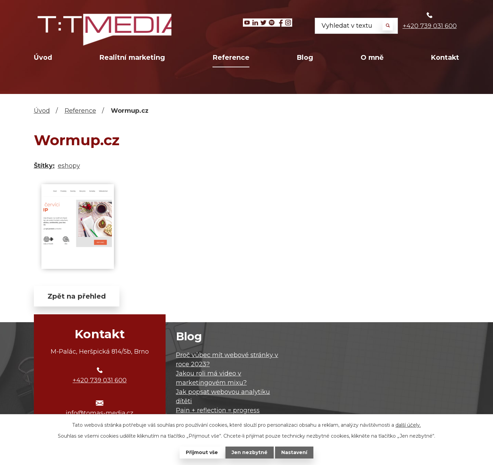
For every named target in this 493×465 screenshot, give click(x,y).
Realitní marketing (132, 57)
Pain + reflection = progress (218, 410)
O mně (372, 57)
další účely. (408, 425)
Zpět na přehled (77, 296)
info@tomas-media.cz (99, 413)
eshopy (69, 165)
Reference (230, 57)
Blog (305, 57)
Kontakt (445, 57)
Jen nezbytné (250, 452)
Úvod (43, 57)
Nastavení (294, 452)
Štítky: (44, 165)
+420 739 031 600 (430, 26)
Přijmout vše (202, 452)
